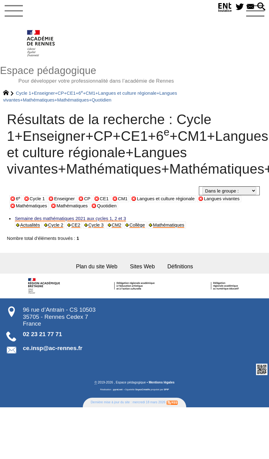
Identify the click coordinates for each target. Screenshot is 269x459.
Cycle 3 (94, 225)
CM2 (114, 225)
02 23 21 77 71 (42, 333)
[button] (261, 7)
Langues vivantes (221, 198)
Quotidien (106, 205)
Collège (135, 225)
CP (87, 198)
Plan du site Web (98, 266)
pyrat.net (118, 389)
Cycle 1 (37, 198)
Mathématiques (31, 205)
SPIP (166, 389)
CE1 (104, 198)
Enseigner (64, 198)
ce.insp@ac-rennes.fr (52, 347)
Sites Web (142, 266)
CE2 (74, 225)
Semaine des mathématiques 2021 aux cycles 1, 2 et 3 (69, 218)
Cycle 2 (55, 225)
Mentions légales (161, 381)
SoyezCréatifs (142, 389)
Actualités (29, 225)
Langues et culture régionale (166, 198)
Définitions (178, 266)
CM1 (123, 198)
